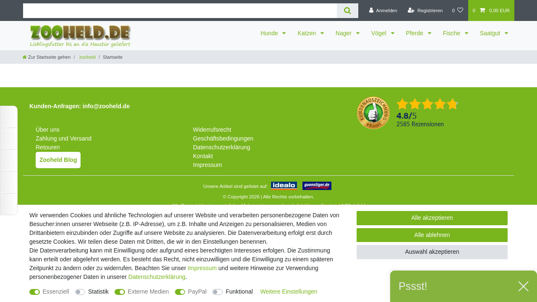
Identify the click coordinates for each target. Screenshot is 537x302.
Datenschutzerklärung (221, 147)
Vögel (379, 33)
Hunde (270, 33)
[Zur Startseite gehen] (46, 57)
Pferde (415, 33)
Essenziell (56, 291)
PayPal (197, 291)
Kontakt (203, 156)
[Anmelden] (383, 10)
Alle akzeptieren (432, 217)
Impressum (207, 164)
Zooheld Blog (58, 159)
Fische (452, 33)
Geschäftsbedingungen (223, 138)
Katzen (307, 33)
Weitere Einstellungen (288, 291)
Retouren (48, 147)
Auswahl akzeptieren (432, 251)
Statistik (98, 291)
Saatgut (491, 33)
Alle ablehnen (432, 235)
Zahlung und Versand (63, 138)
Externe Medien (148, 291)
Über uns (48, 129)
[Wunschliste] (457, 10)
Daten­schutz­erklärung (156, 276)
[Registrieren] (425, 10)
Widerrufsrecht (212, 129)
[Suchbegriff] (180, 10)
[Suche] (347, 10)
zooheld (87, 57)
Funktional (239, 291)
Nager (344, 33)
